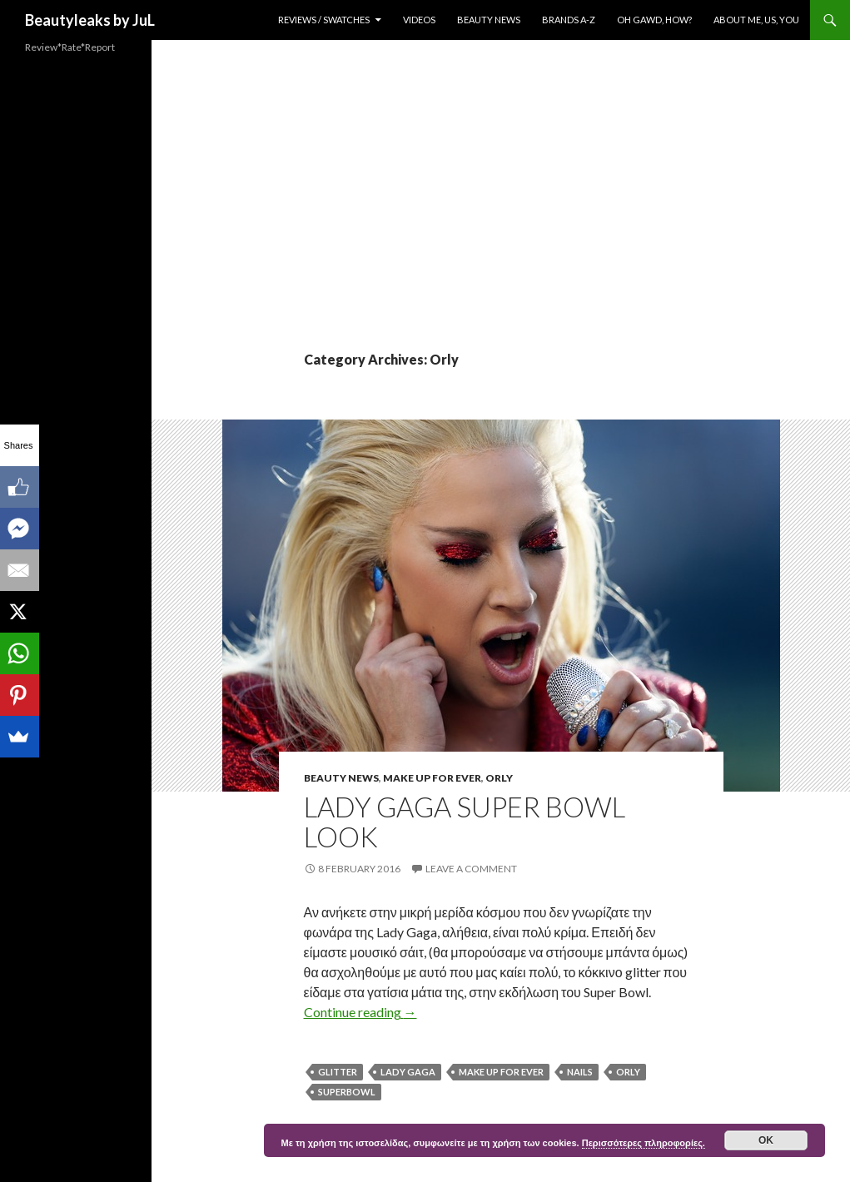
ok (765, 1140)
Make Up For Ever (432, 778)
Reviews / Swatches (324, 19)
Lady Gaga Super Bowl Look (464, 821)
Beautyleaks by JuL (90, 20)
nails (580, 1071)
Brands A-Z (568, 19)
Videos (419, 19)
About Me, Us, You (756, 19)
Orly (499, 778)
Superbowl (346, 1091)
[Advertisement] (501, 224)
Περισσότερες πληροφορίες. (643, 1143)
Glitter (337, 1071)
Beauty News (488, 19)
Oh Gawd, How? (654, 19)
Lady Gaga (407, 1071)
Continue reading (360, 1012)
